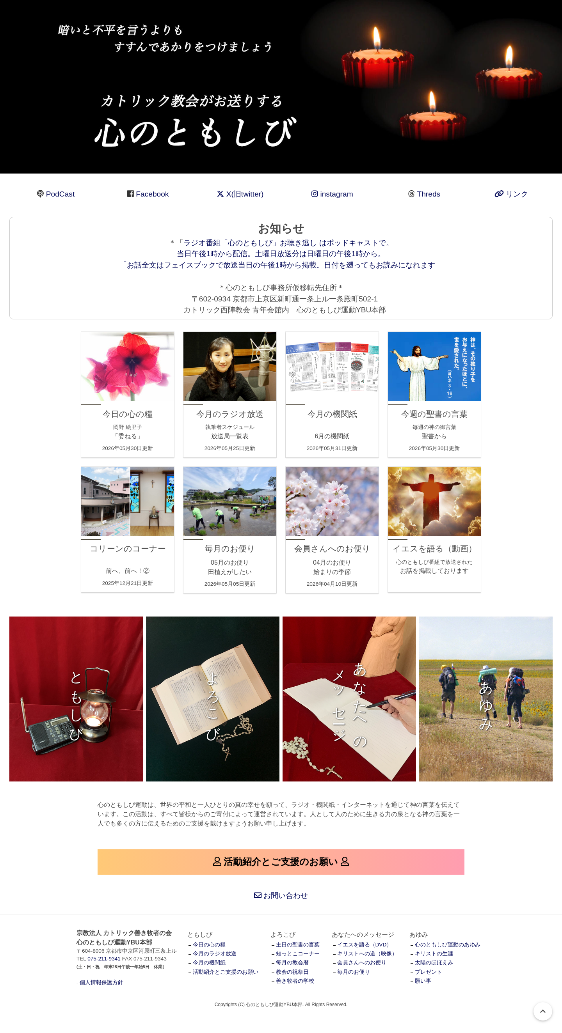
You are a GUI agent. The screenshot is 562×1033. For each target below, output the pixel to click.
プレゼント (428, 972)
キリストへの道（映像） (367, 954)
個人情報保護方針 (101, 982)
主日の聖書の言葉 (298, 945)
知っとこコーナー (298, 954)
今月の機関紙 (209, 963)
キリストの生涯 (434, 954)
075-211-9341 (104, 959)
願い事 (423, 981)
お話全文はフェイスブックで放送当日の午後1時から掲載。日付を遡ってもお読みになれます (281, 265)
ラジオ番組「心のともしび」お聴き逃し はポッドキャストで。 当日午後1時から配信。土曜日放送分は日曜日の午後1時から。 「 (256, 254)
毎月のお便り (353, 972)
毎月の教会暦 (292, 963)
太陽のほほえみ (434, 963)
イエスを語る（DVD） (364, 945)
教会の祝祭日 (292, 972)
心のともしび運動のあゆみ (447, 945)
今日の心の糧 (209, 945)
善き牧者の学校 (295, 981)
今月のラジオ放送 (215, 954)
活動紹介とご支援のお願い (225, 972)
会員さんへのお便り (361, 963)
